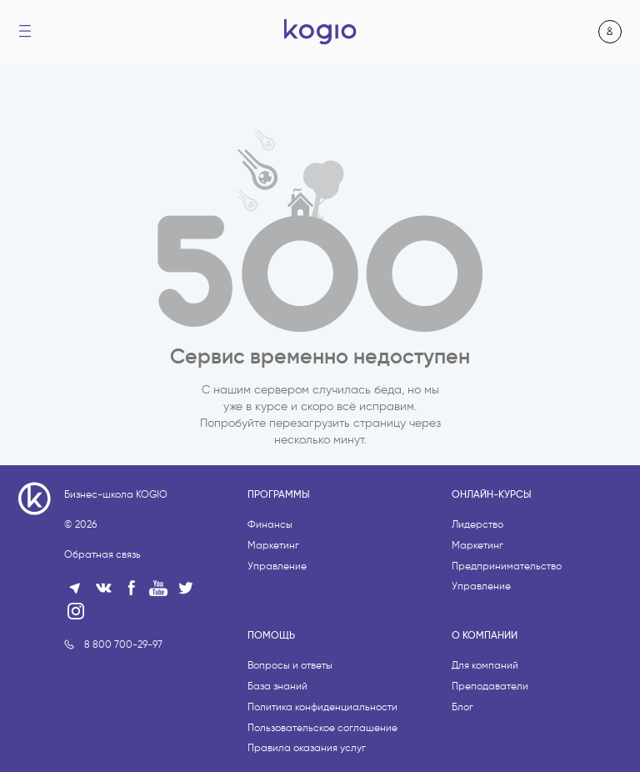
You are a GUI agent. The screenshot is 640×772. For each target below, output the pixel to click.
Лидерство (477, 586)
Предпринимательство (507, 628)
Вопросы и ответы (290, 727)
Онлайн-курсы (492, 556)
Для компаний (485, 727)
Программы (279, 556)
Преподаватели (490, 748)
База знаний (278, 748)
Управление (277, 628)
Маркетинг (273, 607)
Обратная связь (102, 616)
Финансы (270, 586)
